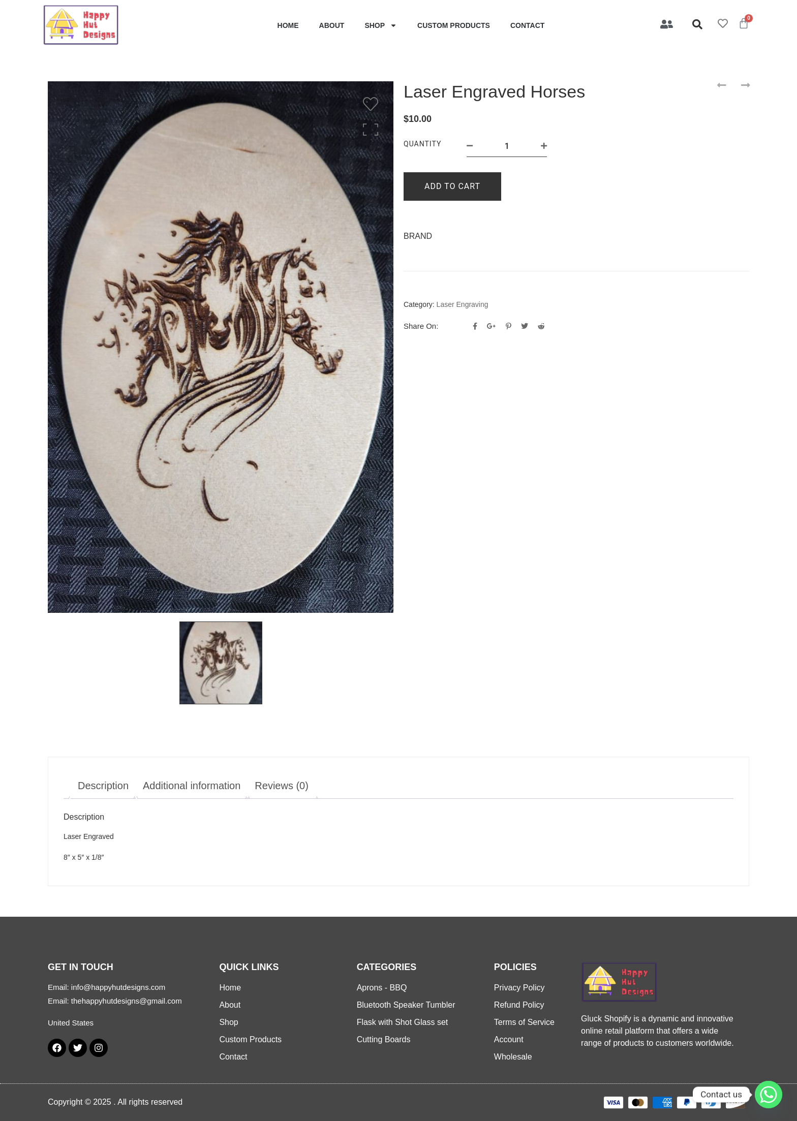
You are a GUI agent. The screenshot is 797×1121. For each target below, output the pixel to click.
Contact (527, 25)
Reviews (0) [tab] (282, 785)
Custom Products (453, 25)
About (332, 25)
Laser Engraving (462, 304)
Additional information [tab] (191, 785)
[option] (220, 347)
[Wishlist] (373, 104)
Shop (380, 25)
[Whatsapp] (768, 1094)
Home (288, 25)
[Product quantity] (507, 146)
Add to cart (452, 186)
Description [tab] (103, 785)
